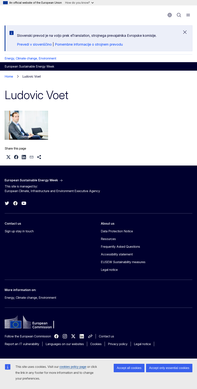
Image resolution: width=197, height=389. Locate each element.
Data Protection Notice (117, 231)
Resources (108, 239)
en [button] (169, 15)
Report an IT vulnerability (22, 344)
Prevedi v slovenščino (34, 44)
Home (9, 76)
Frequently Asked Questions (120, 246)
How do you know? (79, 2)
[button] (8, 157)
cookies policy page (72, 366)
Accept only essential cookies (169, 368)
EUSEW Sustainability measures (123, 262)
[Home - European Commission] (28, 13)
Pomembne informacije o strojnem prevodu (89, 44)
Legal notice (109, 270)
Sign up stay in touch (19, 231)
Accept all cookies (129, 368)
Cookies (96, 344)
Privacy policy (118, 344)
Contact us (106, 336)
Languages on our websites (65, 344)
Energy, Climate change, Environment (30, 58)
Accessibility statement (117, 254)
